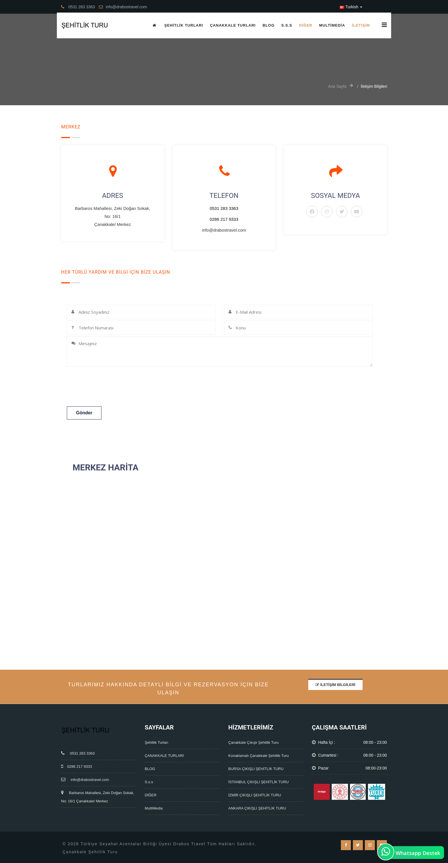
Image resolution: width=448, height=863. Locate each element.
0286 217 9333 (224, 219)
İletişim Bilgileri (335, 685)
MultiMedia (332, 25)
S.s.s (286, 25)
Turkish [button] (351, 7)
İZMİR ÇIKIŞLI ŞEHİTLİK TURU (254, 795)
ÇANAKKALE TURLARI (233, 25)
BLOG (269, 25)
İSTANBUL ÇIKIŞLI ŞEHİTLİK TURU (258, 782)
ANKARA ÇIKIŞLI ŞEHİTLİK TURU (257, 808)
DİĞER (305, 25)
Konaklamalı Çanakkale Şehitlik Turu (258, 755)
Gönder (84, 412)
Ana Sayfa (337, 86)
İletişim (361, 25)
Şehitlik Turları (183, 25)
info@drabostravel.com (85, 780)
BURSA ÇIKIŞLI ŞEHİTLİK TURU (255, 769)
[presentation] (114, 387)
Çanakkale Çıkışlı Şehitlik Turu (253, 742)
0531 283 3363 (224, 208)
